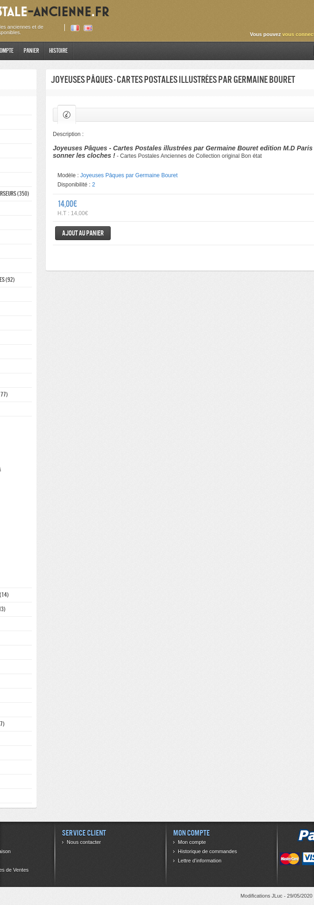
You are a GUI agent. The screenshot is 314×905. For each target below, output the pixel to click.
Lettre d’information (199, 860)
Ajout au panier (83, 233)
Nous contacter (84, 842)
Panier (31, 50)
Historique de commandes (207, 851)
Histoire (58, 50)
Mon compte (192, 842)
